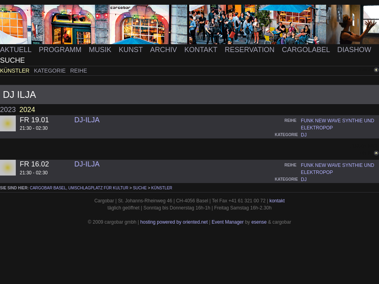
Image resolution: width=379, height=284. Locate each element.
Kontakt (201, 50)
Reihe (78, 70)
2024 (27, 110)
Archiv (164, 50)
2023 (8, 110)
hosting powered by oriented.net (174, 222)
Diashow (354, 50)
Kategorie (50, 70)
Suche (12, 60)
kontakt (277, 201)
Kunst (132, 50)
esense (259, 222)
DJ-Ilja (86, 120)
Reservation (250, 50)
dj (304, 135)
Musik (101, 50)
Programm (61, 50)
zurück (366, 70)
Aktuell (16, 50)
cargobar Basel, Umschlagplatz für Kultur (79, 188)
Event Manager (228, 222)
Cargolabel (307, 50)
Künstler (15, 70)
